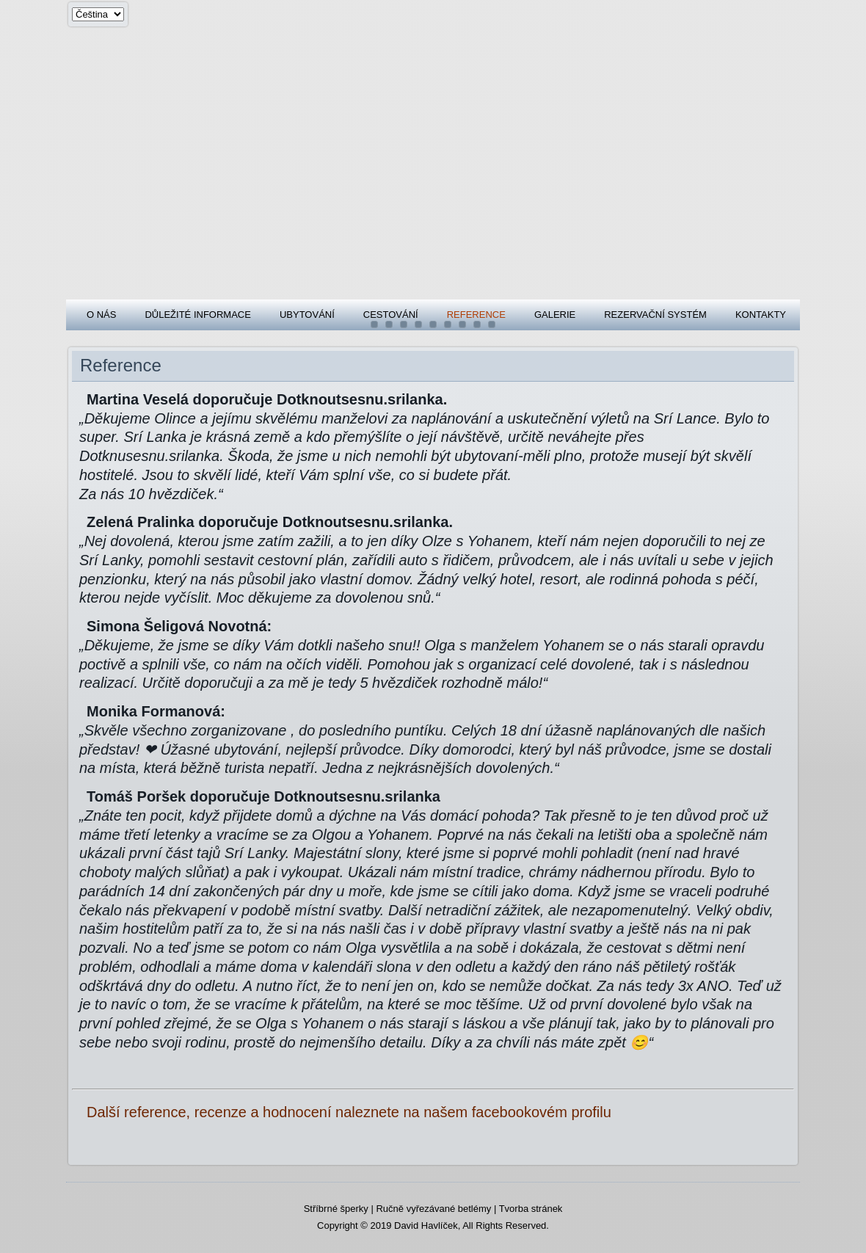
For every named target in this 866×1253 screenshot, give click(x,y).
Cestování (390, 314)
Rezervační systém (655, 314)
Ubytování (307, 314)
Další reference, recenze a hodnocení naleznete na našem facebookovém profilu (349, 1112)
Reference (476, 314)
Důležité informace (197, 314)
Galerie (554, 314)
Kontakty (760, 314)
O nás (101, 314)
